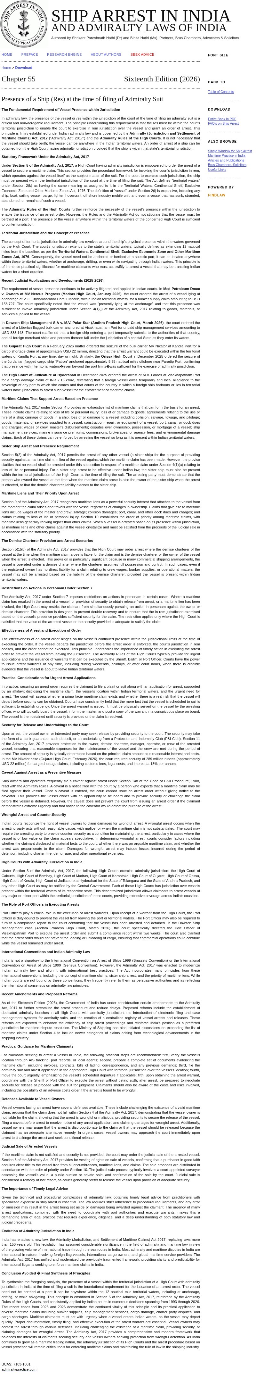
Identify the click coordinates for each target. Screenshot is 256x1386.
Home (7, 54)
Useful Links (217, 169)
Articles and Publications (226, 160)
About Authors (106, 54)
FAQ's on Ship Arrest (223, 123)
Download (23, 68)
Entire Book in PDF (222, 119)
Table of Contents (221, 92)
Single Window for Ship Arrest (230, 151)
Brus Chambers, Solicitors (227, 165)
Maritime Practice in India (226, 155)
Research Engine (64, 54)
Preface (29, 54)
